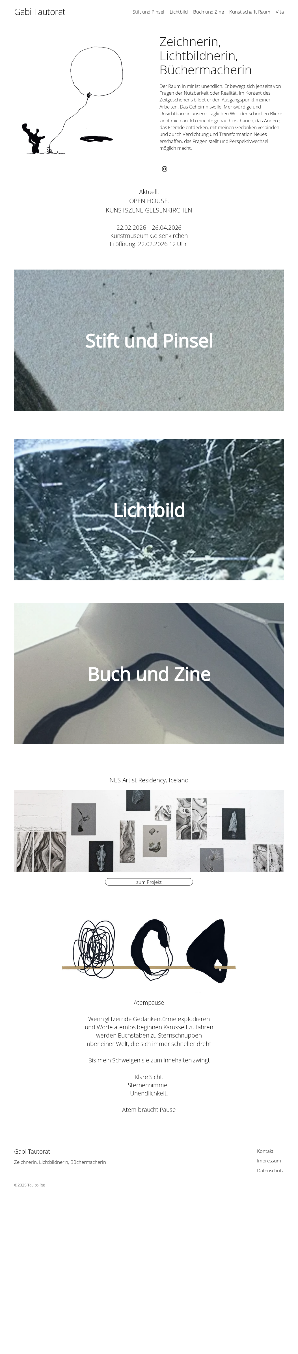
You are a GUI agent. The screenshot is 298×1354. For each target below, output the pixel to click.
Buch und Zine (149, 673)
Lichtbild (149, 509)
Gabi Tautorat (39, 12)
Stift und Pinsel (149, 340)
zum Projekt (149, 881)
